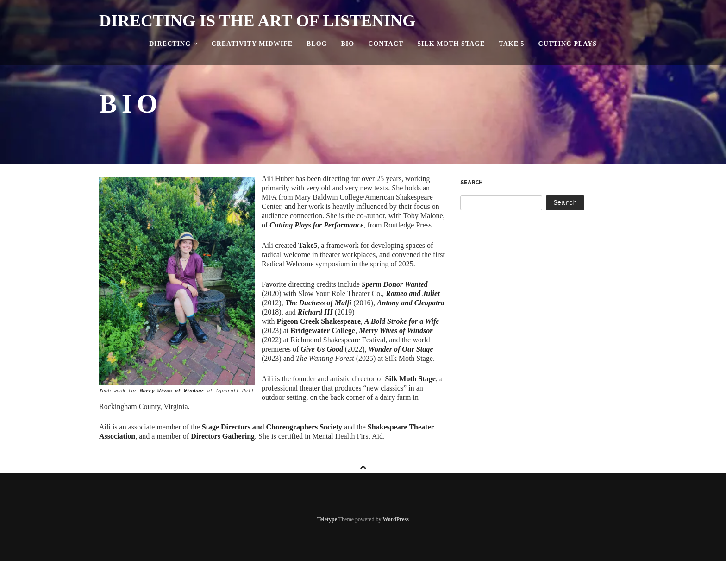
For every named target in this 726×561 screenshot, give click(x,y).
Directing (173, 43)
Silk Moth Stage (451, 43)
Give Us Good (321, 349)
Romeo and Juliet (412, 293)
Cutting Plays (567, 43)
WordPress (395, 519)
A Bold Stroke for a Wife (401, 321)
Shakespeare (318, 321)
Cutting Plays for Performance (316, 225)
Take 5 (511, 43)
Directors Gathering (223, 436)
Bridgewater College (322, 330)
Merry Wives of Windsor (172, 391)
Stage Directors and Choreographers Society (272, 427)
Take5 (307, 245)
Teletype (327, 519)
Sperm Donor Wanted (395, 284)
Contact (385, 43)
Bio (348, 43)
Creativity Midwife (252, 43)
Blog (317, 43)
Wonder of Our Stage (401, 349)
